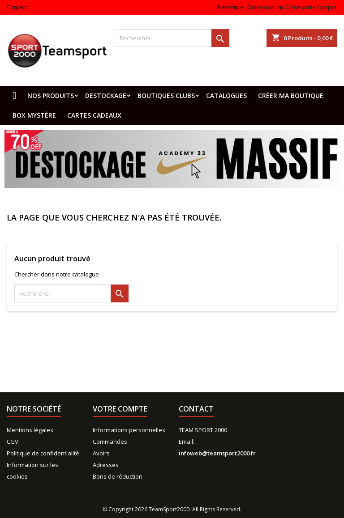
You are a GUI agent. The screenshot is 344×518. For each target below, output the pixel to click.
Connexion (260, 7)
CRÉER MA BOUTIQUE (290, 95)
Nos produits (50, 95)
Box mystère (34, 115)
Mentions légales (30, 430)
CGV (12, 441)
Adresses (106, 465)
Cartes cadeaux (94, 115)
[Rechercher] (172, 38)
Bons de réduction (117, 476)
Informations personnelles (129, 430)
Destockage (105, 95)
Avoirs (101, 453)
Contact (16, 7)
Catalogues (226, 95)
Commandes (110, 441)
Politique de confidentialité (43, 453)
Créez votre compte (310, 7)
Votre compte (120, 409)
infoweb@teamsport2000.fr (217, 453)
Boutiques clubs (166, 95)
